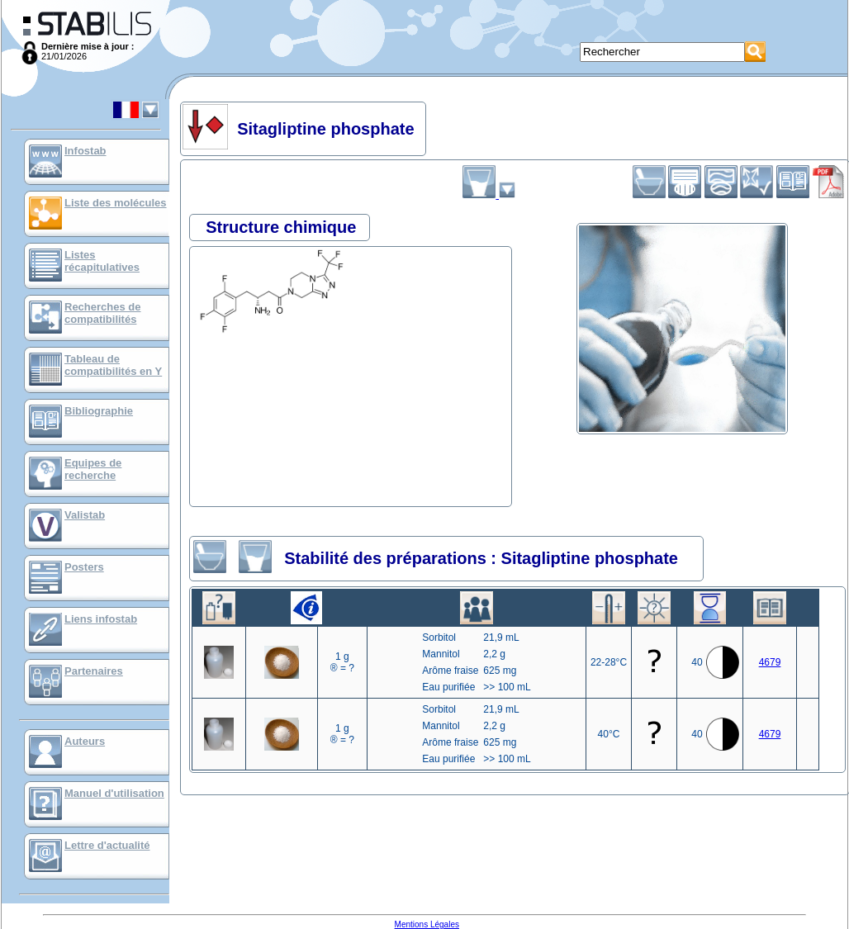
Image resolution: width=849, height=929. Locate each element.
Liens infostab (100, 619)
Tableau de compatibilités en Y (113, 365)
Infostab (85, 151)
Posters (84, 567)
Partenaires (93, 671)
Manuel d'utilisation (114, 793)
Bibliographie (98, 411)
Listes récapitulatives (102, 261)
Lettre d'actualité (107, 845)
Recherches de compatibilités (102, 313)
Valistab (84, 515)
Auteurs (84, 741)
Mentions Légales (427, 924)
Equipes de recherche (92, 469)
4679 (770, 662)
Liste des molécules (115, 203)
